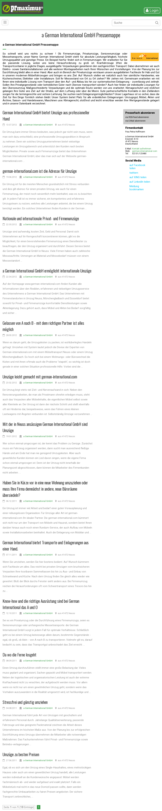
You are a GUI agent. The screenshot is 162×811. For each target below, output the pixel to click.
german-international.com (144, 151)
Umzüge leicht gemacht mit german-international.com (40, 376)
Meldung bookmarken (136, 188)
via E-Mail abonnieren (135, 121)
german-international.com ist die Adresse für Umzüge (40, 171)
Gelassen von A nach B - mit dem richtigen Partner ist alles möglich (43, 326)
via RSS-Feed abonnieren (137, 117)
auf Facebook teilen (137, 167)
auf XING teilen (137, 177)
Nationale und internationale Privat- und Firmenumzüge (41, 218)
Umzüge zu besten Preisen (21, 754)
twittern (133, 172)
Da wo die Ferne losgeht (19, 654)
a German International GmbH (38, 124)
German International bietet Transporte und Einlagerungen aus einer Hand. (46, 545)
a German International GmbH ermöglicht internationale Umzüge (47, 270)
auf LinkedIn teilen (139, 181)
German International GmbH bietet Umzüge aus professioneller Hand (46, 115)
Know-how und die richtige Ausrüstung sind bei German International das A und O (41, 604)
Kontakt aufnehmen (141, 148)
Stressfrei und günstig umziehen (25, 702)
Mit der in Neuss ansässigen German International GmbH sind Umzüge (45, 427)
